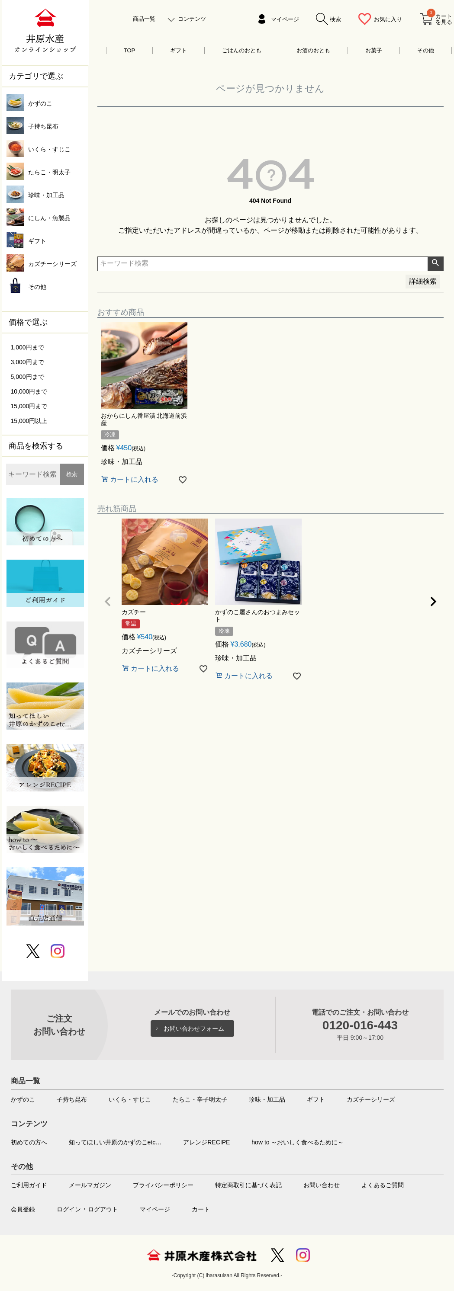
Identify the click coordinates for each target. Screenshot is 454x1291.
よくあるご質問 (382, 1185)
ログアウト (103, 1209)
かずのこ (23, 1099)
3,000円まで (27, 362)
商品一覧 (144, 19)
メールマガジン (90, 1185)
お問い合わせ (321, 1185)
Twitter (277, 1255)
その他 (425, 50)
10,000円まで (29, 391)
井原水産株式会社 (202, 1255)
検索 (71, 474)
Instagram (303, 1255)
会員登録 (23, 1209)
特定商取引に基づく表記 (248, 1185)
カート (201, 1209)
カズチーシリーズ (371, 1099)
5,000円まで (27, 376)
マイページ (285, 19)
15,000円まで (29, 406)
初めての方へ (29, 1142)
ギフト (178, 50)
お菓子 (373, 50)
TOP (129, 50)
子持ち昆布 (72, 1099)
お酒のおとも (313, 50)
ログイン (69, 1209)
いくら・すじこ (130, 1099)
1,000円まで (27, 347)
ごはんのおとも (241, 50)
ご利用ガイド (29, 1185)
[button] (107, 601)
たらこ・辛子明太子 (200, 1099)
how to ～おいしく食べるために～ (297, 1142)
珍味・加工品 (267, 1099)
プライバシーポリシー (163, 1185)
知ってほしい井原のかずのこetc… (115, 1142)
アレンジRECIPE (206, 1142)
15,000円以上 (29, 420)
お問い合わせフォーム (194, 1028)
